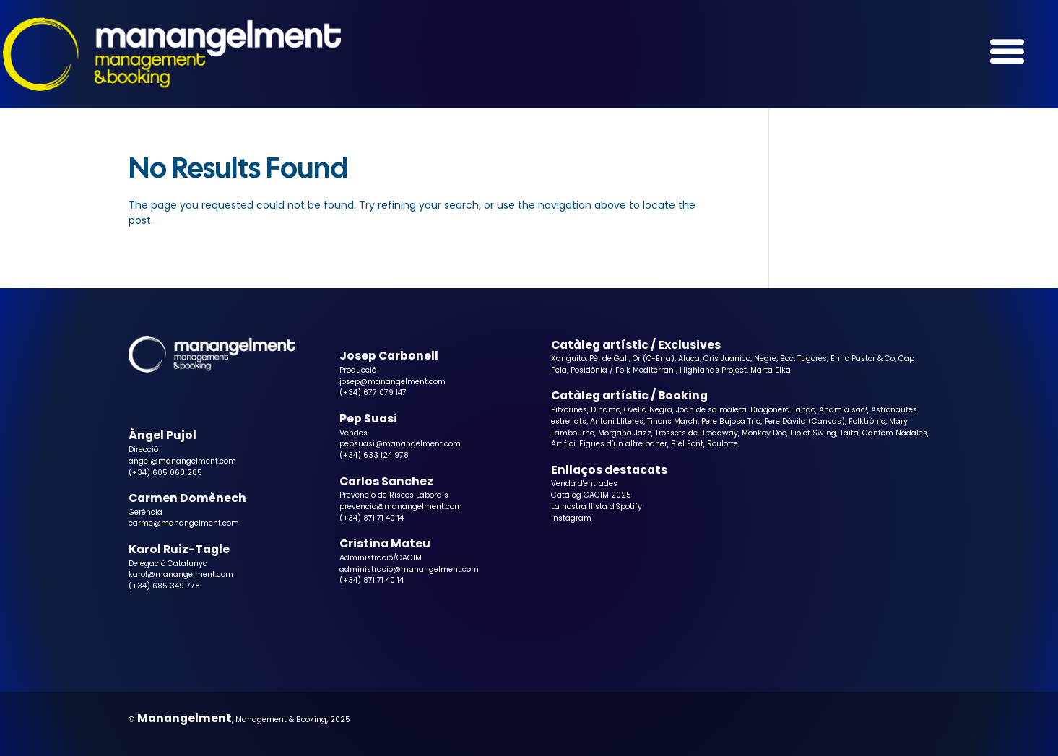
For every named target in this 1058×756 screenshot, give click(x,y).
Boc (787, 358)
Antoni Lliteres (616, 421)
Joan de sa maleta (711, 409)
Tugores (812, 358)
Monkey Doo (764, 432)
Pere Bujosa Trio (730, 421)
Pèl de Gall (609, 358)
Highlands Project (713, 370)
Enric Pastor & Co (863, 358)
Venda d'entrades (584, 483)
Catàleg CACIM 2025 (591, 495)
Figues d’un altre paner (623, 443)
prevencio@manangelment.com (400, 506)
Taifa (849, 432)
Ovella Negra (648, 409)
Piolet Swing (813, 432)
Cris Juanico (726, 358)
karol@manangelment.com (181, 574)
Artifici (563, 443)
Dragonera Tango (782, 409)
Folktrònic (867, 421)
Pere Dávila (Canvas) (804, 421)
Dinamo (605, 409)
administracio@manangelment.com (409, 569)
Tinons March (672, 421)
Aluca (689, 358)
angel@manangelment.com (182, 461)
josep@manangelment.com (392, 381)
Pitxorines (569, 409)
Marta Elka (770, 370)
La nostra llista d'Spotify (596, 506)
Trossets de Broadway (696, 432)
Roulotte (722, 443)
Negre (765, 358)
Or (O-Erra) (654, 358)
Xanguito (568, 358)
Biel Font (687, 443)
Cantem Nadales (894, 432)
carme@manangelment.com (184, 523)
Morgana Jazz (624, 432)
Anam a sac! (843, 409)
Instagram (571, 518)
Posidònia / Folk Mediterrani (623, 370)
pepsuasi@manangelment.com (400, 443)
